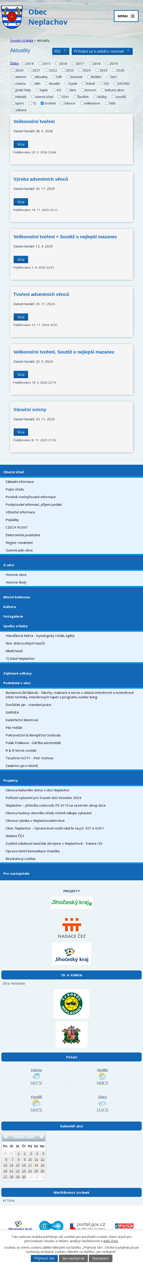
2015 (46, 63)
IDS (106, 83)
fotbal (90, 83)
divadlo (54, 83)
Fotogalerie (13, 616)
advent (20, 76)
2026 (120, 70)
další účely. (111, 1241)
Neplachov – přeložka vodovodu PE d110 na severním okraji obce (56, 805)
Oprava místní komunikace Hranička (33, 851)
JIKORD (123, 83)
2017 (80, 63)
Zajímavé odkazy (17, 673)
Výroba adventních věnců (40, 179)
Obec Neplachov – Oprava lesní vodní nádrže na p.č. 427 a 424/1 (55, 828)
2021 (36, 70)
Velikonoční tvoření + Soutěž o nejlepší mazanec (65, 236)
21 (11, 1171)
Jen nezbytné (73, 1258)
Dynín (73, 83)
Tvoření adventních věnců (41, 294)
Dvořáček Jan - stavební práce (28, 704)
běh (59, 76)
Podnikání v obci (17, 683)
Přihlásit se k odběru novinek (102, 51)
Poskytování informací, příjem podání (34, 504)
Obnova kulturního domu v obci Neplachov (38, 790)
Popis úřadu (15, 489)
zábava (20, 110)
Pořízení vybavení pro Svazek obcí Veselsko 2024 (43, 797)
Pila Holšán (14, 727)
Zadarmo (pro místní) (22, 765)
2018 (97, 63)
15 (18, 1165)
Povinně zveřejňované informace (31, 497)
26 (42, 1171)
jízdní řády (23, 90)
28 (11, 1176)
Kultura (9, 606)
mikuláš (20, 96)
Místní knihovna (16, 597)
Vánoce (69, 103)
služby (102, 96)
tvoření (50, 103)
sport (19, 103)
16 (24, 1165)
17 (30, 1165)
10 (30, 1159)
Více (21, 144)
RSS (60, 51)
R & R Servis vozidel (21, 750)
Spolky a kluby (15, 626)
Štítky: (14, 63)
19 (42, 1165)
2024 (87, 70)
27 (5, 1176)
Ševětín (83, 96)
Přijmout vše (44, 1258)
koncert (90, 90)
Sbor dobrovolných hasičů (25, 643)
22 (18, 1171)
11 (36, 1159)
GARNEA (12, 712)
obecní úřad (44, 96)
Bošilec (96, 76)
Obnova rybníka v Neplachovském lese (35, 820)
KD (59, 90)
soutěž (121, 96)
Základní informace (20, 481)
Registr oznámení (19, 542)
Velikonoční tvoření (34, 121)
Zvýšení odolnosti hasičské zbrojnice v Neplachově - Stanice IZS (54, 843)
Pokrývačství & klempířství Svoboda (33, 735)
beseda (76, 76)
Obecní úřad (13, 472)
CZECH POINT (17, 527)
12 (42, 1159)
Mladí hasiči (14, 651)
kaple (44, 90)
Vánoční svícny (29, 409)
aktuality (41, 76)
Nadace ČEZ (15, 835)
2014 (29, 63)
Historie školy (16, 582)
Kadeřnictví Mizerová (22, 720)
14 (11, 1165)
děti (37, 83)
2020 (19, 70)
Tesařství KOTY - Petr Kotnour (30, 758)
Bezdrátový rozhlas (21, 858)
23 (24, 1171)
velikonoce (92, 103)
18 (36, 1165)
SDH (65, 96)
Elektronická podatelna (23, 535)
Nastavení (100, 1258)
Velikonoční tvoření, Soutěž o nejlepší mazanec (64, 351)
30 (5, 1153)
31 (11, 1153)
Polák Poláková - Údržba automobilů (33, 742)
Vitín (112, 103)
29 (18, 1176)
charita (20, 83)
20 (5, 1171)
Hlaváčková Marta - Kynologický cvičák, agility (40, 635)
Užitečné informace (20, 512)
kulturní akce (114, 90)
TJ (34, 103)
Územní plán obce (19, 550)
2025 (103, 70)
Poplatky (12, 519)
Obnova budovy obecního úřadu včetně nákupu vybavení (48, 813)
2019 (114, 63)
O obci (8, 565)
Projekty (10, 780)
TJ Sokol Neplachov (20, 658)
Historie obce (16, 574)
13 (5, 1165)
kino (73, 90)
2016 (63, 63)
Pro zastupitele (16, 873)
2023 (70, 70)
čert (114, 76)
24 (30, 1171)
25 (36, 1171)
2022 (53, 70)
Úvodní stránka (21, 40)
